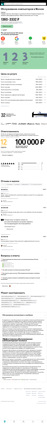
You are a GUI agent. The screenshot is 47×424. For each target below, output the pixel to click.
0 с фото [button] (3, 184)
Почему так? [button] (20, 23)
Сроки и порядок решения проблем (10, 137)
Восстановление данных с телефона (8, 306)
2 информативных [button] (25, 184)
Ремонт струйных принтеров (7, 296)
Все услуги (28, 391)
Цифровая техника (18, 388)
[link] (9, 296)
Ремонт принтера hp (21, 296)
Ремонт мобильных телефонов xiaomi (8, 300)
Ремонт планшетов (17, 302)
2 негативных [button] (17, 184)
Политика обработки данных (41, 403)
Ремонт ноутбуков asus (6, 298)
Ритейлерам (41, 395)
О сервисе (28, 393)
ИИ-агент (40, 393)
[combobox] (25, 4)
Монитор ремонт (5, 302)
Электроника (9, 388)
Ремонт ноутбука (5, 304)
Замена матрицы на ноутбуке (26, 300)
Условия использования (42, 401)
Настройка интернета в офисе (18, 304)
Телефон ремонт (29, 302)
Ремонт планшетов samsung (36, 296)
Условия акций (41, 397)
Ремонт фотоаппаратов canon (21, 298)
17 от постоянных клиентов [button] (36, 184)
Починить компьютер (5, 191)
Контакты (34, 395)
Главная (2, 388)
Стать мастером (41, 391)
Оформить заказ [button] (7, 26)
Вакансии (34, 393)
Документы (34, 391)
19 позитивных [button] (10, 184)
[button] (23, 1)
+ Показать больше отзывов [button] (7, 249)
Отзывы (28, 395)
